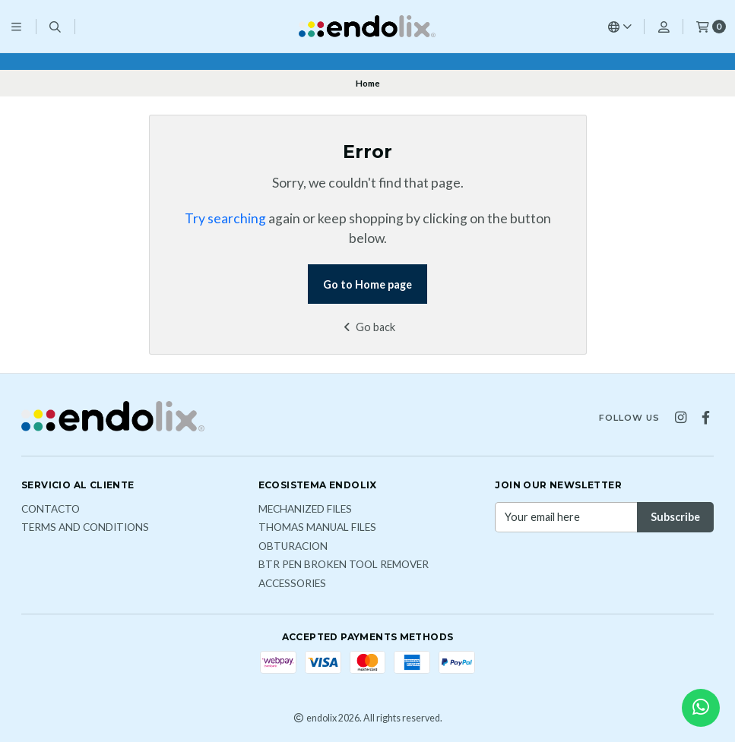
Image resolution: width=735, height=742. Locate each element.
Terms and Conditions (85, 528)
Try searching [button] (225, 218)
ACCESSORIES (292, 584)
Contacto (50, 509)
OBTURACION (293, 547)
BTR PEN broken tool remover (343, 565)
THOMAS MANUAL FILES (317, 528)
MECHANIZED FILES (305, 509)
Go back (367, 326)
